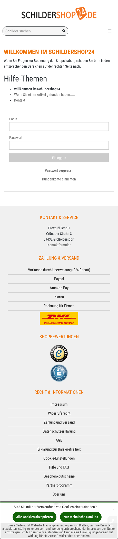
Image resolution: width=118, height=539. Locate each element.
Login (13, 119)
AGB (59, 440)
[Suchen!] (64, 31)
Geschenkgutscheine (59, 476)
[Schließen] (113, 508)
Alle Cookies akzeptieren (34, 517)
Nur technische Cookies (81, 517)
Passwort (15, 137)
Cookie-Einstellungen (59, 458)
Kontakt (19, 100)
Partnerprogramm (59, 485)
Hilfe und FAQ (59, 467)
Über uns (59, 494)
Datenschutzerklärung (59, 431)
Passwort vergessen (59, 170)
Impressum (59, 404)
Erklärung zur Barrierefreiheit (59, 449)
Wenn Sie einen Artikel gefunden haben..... (44, 95)
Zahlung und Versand (59, 422)
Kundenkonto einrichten (59, 179)
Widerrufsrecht (59, 413)
